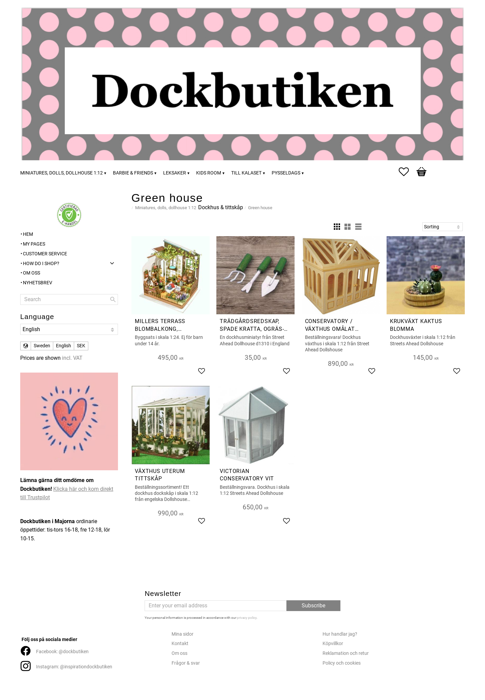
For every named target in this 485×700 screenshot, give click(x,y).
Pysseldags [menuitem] (286, 173)
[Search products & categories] (69, 299)
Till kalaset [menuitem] (246, 173)
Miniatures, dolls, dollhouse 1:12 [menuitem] (61, 173)
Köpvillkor (333, 643)
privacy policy (246, 617)
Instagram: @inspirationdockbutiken (74, 667)
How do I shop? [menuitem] (41, 263)
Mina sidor (182, 634)
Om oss (179, 653)
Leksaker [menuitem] (174, 173)
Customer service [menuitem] (45, 254)
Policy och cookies (342, 663)
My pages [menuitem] (34, 244)
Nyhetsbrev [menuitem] (37, 283)
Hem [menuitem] (28, 234)
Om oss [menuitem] (31, 273)
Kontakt (180, 643)
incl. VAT (72, 358)
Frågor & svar (186, 663)
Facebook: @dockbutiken (62, 652)
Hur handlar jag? (340, 634)
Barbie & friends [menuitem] (133, 173)
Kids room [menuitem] (208, 173)
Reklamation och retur (346, 653)
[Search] (113, 299)
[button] (407, 172)
